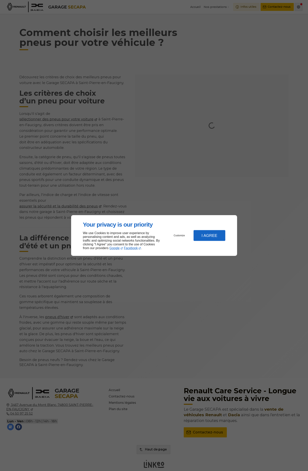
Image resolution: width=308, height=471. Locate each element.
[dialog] (154, 235)
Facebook (131, 248)
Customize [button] (179, 235)
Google (114, 248)
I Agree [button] (209, 235)
